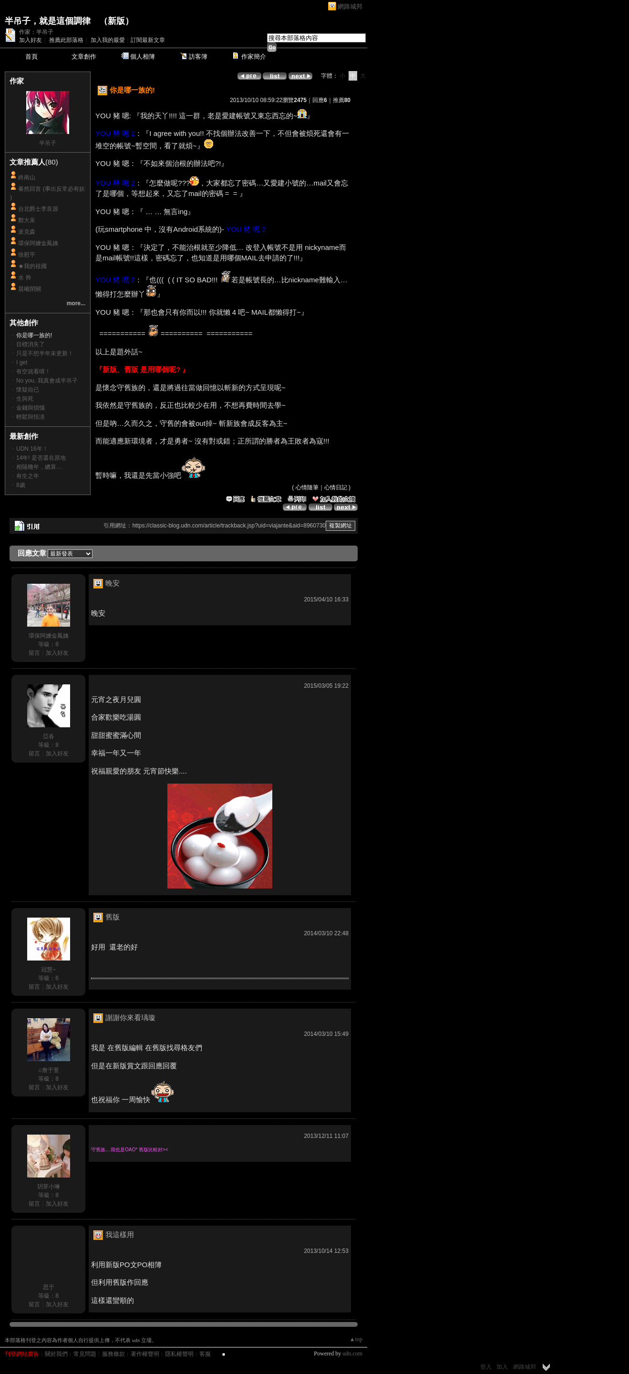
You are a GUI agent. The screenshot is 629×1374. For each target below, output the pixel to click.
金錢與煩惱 (30, 407)
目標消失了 (30, 344)
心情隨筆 (307, 487)
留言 (34, 653)
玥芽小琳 (48, 1186)
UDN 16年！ (32, 448)
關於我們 (56, 1354)
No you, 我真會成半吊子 (47, 380)
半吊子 (47, 143)
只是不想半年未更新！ (44, 353)
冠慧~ (48, 969)
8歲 (20, 485)
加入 (502, 1367)
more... (76, 303)
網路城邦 (350, 6)
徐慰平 (26, 254)
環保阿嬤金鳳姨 (38, 243)
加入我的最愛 (108, 40)
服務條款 (113, 1354)
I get (21, 362)
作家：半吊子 (36, 32)
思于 (48, 1287)
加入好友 (30, 40)
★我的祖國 (32, 266)
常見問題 (84, 1354)
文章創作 (84, 56)
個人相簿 (142, 56)
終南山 (26, 177)
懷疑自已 (27, 389)
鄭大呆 (26, 220)
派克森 (26, 231)
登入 (486, 1367)
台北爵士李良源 (38, 209)
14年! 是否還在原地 (41, 458)
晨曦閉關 (29, 289)
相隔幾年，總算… (39, 467)
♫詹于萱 (48, 1070)
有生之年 (27, 476)
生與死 (24, 398)
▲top (356, 1339)
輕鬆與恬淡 (30, 416)
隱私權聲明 (179, 1354)
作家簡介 (253, 56)
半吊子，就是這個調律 (48, 21)
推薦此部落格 (66, 40)
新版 (116, 21)
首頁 (31, 56)
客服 (205, 1354)
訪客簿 (198, 56)
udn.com (352, 1353)
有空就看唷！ (33, 371)
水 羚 (24, 277)
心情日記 (335, 487)
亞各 (48, 736)
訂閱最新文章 (148, 40)
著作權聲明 (145, 1354)
